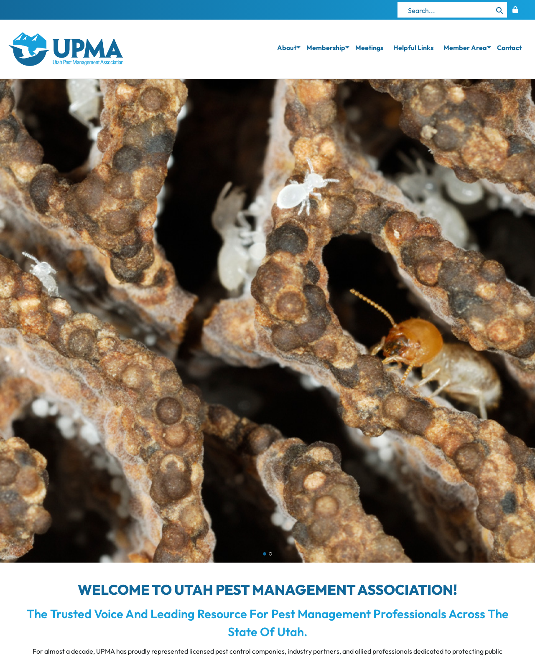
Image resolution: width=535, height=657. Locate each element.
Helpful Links (413, 47)
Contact (509, 47)
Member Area (465, 47)
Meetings (369, 47)
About (286, 47)
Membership (325, 47)
